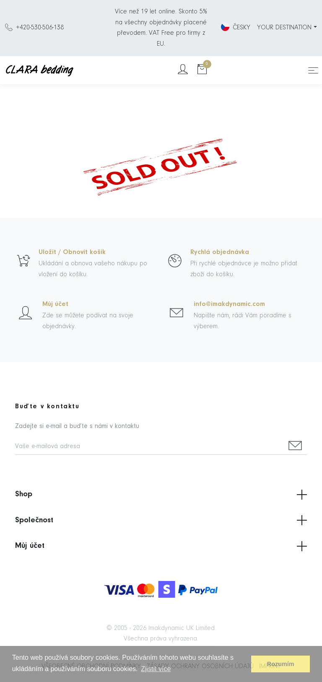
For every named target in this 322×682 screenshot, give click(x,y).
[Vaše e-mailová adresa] (149, 447)
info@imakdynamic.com (229, 304)
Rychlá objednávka (219, 252)
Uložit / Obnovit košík (72, 252)
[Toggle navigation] (313, 70)
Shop (161, 495)
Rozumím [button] (280, 664)
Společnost (161, 520)
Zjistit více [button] (156, 668)
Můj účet (55, 304)
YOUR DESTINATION (284, 27)
